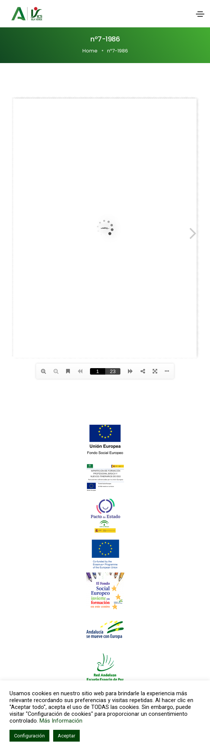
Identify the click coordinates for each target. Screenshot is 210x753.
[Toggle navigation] (200, 14)
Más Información (60, 720)
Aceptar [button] (66, 736)
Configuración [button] (29, 736)
